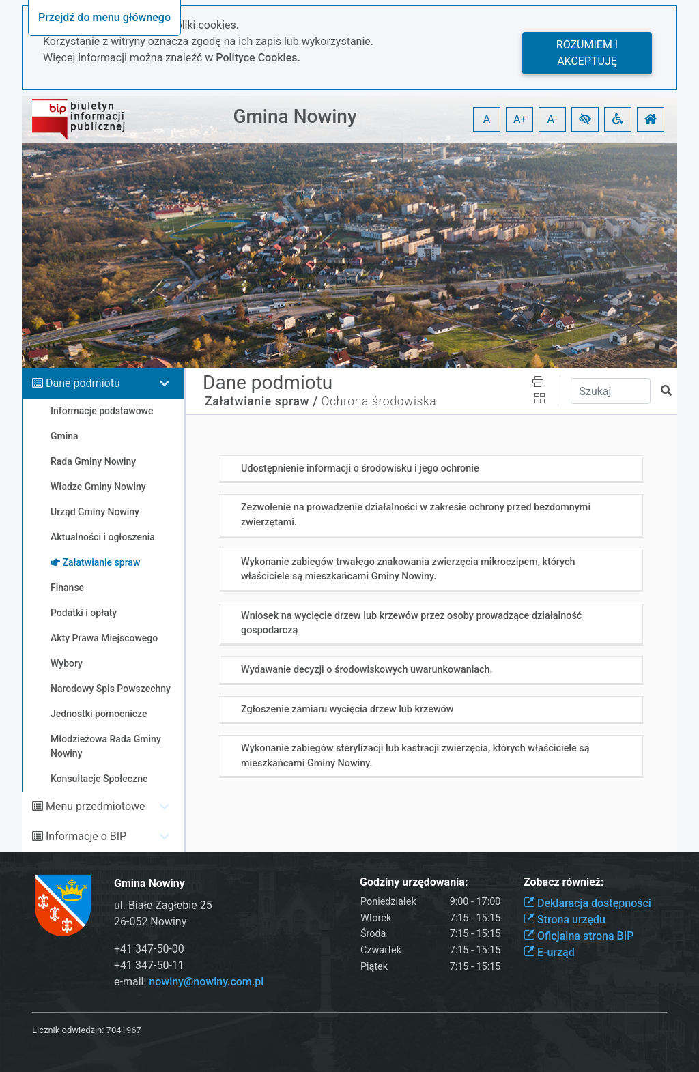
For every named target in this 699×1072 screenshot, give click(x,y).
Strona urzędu (564, 919)
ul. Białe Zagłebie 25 (163, 905)
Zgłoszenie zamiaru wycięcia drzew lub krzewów (347, 709)
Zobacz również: (564, 881)
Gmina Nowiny (294, 116)
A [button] (486, 119)
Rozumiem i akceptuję (587, 53)
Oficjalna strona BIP (578, 935)
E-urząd (549, 952)
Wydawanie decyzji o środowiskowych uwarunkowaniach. (367, 670)
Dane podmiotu (83, 383)
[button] (585, 119)
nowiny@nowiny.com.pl (206, 981)
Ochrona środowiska (379, 401)
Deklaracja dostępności (587, 903)
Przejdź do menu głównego (104, 17)
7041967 (123, 1030)
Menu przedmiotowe (95, 806)
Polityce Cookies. (258, 57)
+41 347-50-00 (149, 948)
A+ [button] (520, 119)
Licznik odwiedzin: (68, 1030)
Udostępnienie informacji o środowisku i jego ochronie (360, 468)
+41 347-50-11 (149, 965)
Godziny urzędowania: (414, 881)
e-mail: (188, 981)
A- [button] (552, 119)
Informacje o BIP (86, 836)
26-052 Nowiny (150, 921)
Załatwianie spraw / (261, 401)
